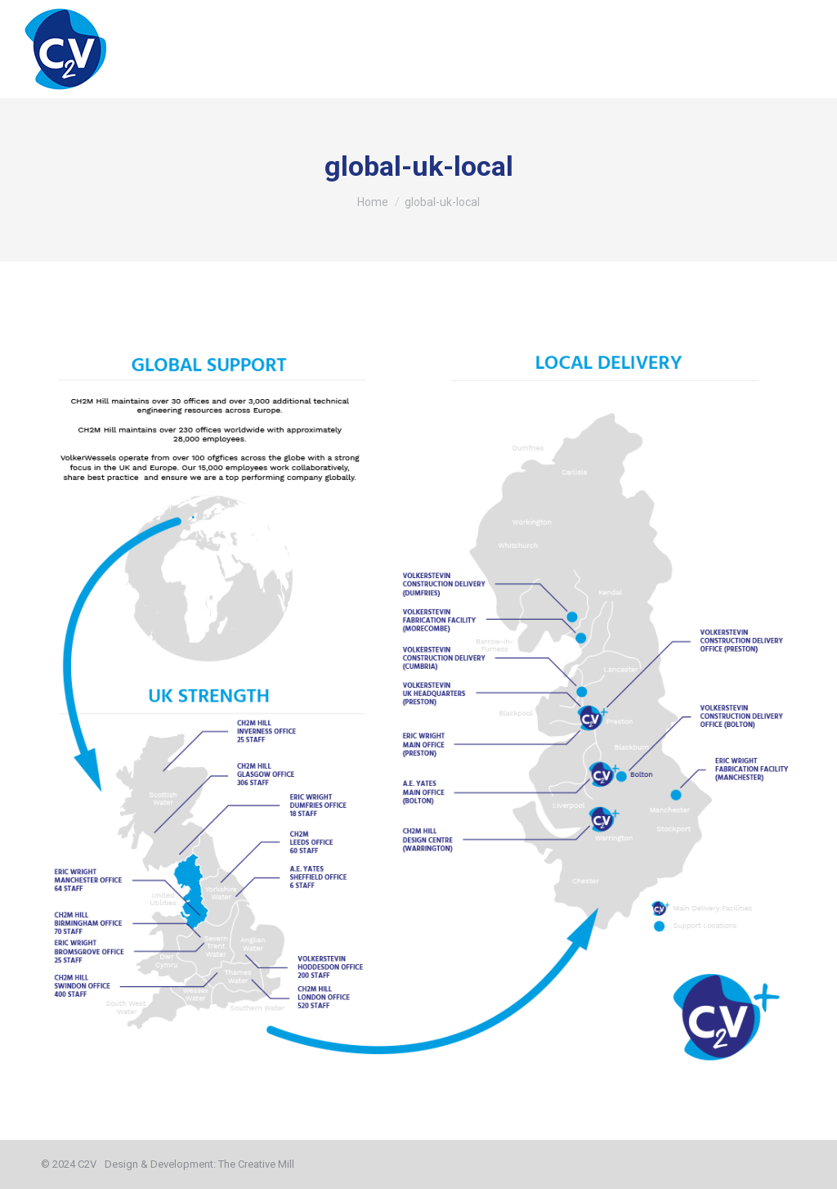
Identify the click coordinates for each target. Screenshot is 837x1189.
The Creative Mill (256, 1164)
